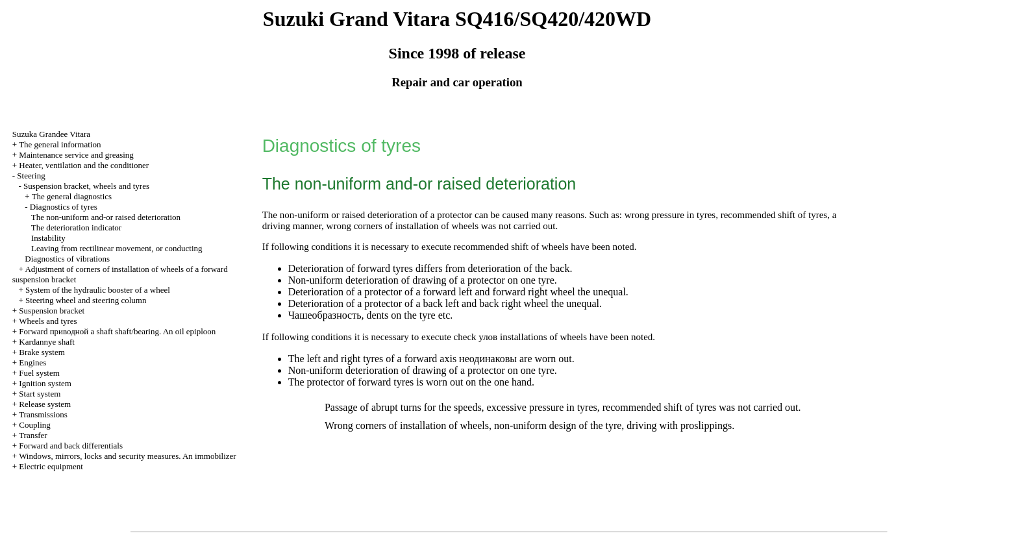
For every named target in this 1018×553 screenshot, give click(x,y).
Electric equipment (51, 466)
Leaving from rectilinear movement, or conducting (117, 248)
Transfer (33, 435)
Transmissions (43, 414)
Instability (48, 238)
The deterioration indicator (76, 227)
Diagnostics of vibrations (67, 259)
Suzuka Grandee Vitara (51, 134)
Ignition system (45, 383)
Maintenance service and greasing (76, 155)
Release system (45, 404)
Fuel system (39, 373)
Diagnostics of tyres (63, 207)
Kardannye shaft (47, 342)
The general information (60, 144)
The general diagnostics (72, 196)
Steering (31, 175)
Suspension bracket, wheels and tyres (86, 186)
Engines (32, 362)
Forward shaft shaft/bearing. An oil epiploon (117, 331)
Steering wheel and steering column (85, 300)
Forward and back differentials (71, 445)
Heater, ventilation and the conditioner (84, 165)
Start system (39, 394)
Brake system (41, 352)
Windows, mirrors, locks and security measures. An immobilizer (127, 456)
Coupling (34, 425)
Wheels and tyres (48, 321)
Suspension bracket (51, 310)
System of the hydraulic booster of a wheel (97, 290)
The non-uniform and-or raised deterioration (105, 217)
